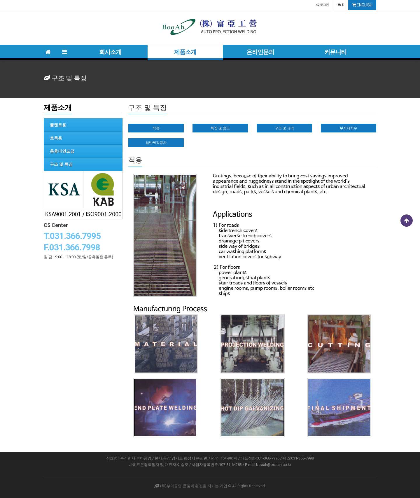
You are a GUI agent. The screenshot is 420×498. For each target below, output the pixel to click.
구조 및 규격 (284, 128)
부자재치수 (348, 128)
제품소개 (185, 51)
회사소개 (110, 51)
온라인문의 (260, 51)
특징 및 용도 (220, 128)
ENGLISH (362, 5)
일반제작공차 (156, 143)
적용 (156, 128)
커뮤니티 (335, 51)
